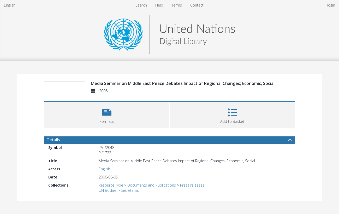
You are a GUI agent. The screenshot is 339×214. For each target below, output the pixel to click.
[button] (106, 114)
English (9, 5)
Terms (176, 5)
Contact (197, 5)
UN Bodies (108, 190)
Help (159, 5)
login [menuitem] (331, 5)
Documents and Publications (151, 185)
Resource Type (111, 185)
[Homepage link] (169, 33)
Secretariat (130, 190)
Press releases (192, 185)
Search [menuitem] (141, 5)
